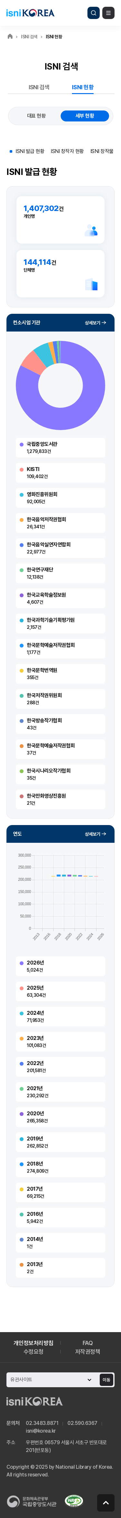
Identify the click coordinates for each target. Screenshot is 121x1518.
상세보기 (92, 322)
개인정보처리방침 (34, 1343)
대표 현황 (36, 116)
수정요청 (34, 1351)
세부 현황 (85, 116)
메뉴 (108, 13)
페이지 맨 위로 (106, 1503)
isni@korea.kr (41, 1431)
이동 (106, 1379)
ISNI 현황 (83, 87)
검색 (93, 13)
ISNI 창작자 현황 (67, 151)
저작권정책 (87, 1351)
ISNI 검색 (39, 87)
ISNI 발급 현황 (29, 151)
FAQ (88, 1343)
